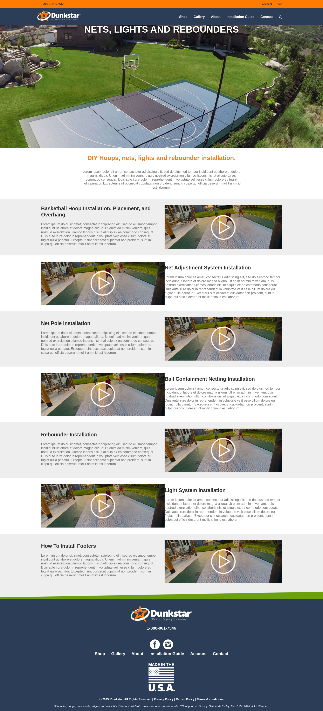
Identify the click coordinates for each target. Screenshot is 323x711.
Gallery (118, 653)
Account (198, 653)
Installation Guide (167, 653)
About (137, 653)
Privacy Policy (163, 699)
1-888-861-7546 (52, 4)
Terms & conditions (210, 699)
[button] (280, 16)
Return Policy (185, 699)
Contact (220, 653)
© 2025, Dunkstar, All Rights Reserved (125, 699)
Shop (100, 653)
